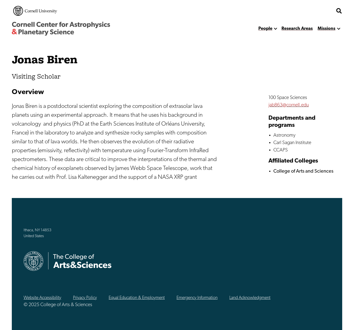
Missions (326, 28)
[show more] (275, 28)
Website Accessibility (42, 298)
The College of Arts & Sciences (82, 261)
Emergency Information (197, 298)
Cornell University (35, 11)
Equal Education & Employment (137, 298)
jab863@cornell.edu (288, 105)
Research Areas (297, 28)
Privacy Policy (85, 298)
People (265, 28)
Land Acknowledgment (249, 298)
